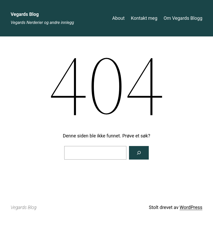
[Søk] (139, 153)
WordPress (191, 207)
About (118, 18)
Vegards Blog (25, 14)
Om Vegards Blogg (183, 18)
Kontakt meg (144, 18)
